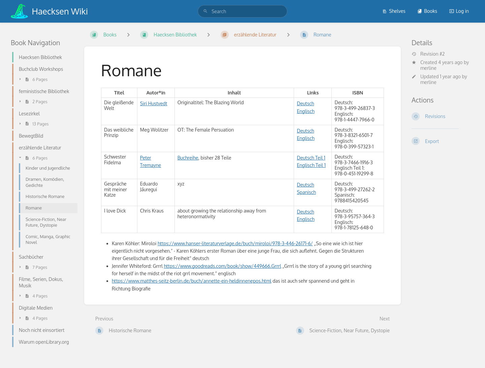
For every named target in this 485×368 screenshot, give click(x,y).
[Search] (205, 11)
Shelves (394, 11)
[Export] (443, 141)
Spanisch (306, 192)
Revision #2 (428, 54)
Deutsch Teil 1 (311, 158)
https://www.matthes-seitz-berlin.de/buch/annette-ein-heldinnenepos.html (191, 281)
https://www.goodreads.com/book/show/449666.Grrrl (222, 266)
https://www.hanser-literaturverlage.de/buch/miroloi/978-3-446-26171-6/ (235, 243)
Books (427, 11)
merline (428, 68)
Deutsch (305, 103)
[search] (242, 11)
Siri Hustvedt (153, 103)
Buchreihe (187, 158)
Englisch (305, 111)
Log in (459, 11)
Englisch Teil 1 (311, 165)
